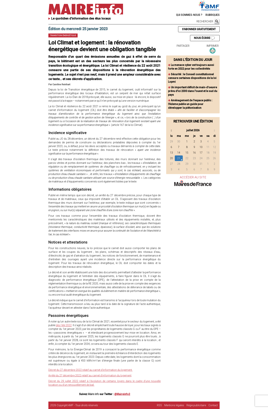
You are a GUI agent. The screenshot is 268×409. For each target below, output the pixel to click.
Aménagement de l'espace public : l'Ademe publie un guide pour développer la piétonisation (190, 104)
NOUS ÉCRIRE (204, 38)
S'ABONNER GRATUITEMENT (199, 29)
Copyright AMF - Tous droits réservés (77, 405)
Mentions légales (174, 405)
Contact (213, 405)
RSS (159, 405)
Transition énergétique (63, 35)
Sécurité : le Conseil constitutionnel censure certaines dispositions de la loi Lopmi (192, 78)
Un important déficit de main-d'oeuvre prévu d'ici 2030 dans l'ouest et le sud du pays (192, 91)
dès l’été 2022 (64, 325)
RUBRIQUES (212, 14)
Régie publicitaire (196, 405)
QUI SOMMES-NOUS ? (189, 14)
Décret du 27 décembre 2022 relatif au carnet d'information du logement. (90, 369)
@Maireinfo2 (122, 394)
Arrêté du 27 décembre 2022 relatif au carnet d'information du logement (89, 375)
